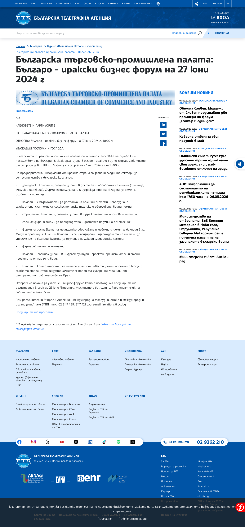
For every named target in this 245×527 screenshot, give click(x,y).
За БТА (165, 461)
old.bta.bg (203, 496)
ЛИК (77, 3)
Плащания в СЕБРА (209, 491)
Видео (126, 3)
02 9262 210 (210, 442)
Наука (164, 364)
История (166, 481)
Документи (168, 486)
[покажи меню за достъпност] (240, 507)
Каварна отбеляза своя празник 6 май (199, 138)
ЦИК (18, 385)
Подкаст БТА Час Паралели (98, 411)
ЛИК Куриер (168, 374)
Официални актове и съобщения (203, 101)
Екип (200, 481)
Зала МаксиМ (205, 471)
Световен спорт (208, 359)
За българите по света (30, 409)
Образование (169, 369)
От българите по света (30, 404)
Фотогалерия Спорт (64, 419)
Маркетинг (204, 466)
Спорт (87, 3)
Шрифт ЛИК (205, 461)
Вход (222, 17)
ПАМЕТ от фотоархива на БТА (66, 426)
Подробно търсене (184, 33)
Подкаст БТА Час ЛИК (101, 417)
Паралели (57, 364)
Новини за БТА (169, 471)
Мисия (165, 476)
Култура (166, 359)
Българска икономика (138, 364)
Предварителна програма (34, 312)
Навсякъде (222, 33)
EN (227, 3)
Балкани (46, 3)
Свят (34, 3)
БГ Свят (99, 3)
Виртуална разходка (173, 466)
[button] (158, 3)
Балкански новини (99, 359)
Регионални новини (27, 364)
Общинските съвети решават (28, 371)
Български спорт (208, 364)
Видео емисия (96, 404)
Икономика (63, 3)
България (21, 3)
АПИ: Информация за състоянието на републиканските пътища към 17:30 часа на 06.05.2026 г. (203, 192)
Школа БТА (167, 496)
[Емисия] (208, 33)
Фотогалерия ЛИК (63, 414)
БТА (205, 3)
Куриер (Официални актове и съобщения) (74, 46)
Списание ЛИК (206, 476)
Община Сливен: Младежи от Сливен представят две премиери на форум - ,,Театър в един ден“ (203, 114)
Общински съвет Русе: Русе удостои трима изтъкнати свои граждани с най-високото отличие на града (203, 162)
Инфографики (143, 3)
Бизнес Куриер (133, 369)
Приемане (105, 519)
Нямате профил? (220, 22)
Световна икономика (138, 359)
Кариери (166, 491)
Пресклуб (216, 3)
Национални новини (28, 359)
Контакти (204, 486)
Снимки (113, 3)
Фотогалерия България (66, 404)
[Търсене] (199, 32)
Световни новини (63, 359)
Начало (20, 46)
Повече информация (133, 519)
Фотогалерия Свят (63, 409)
